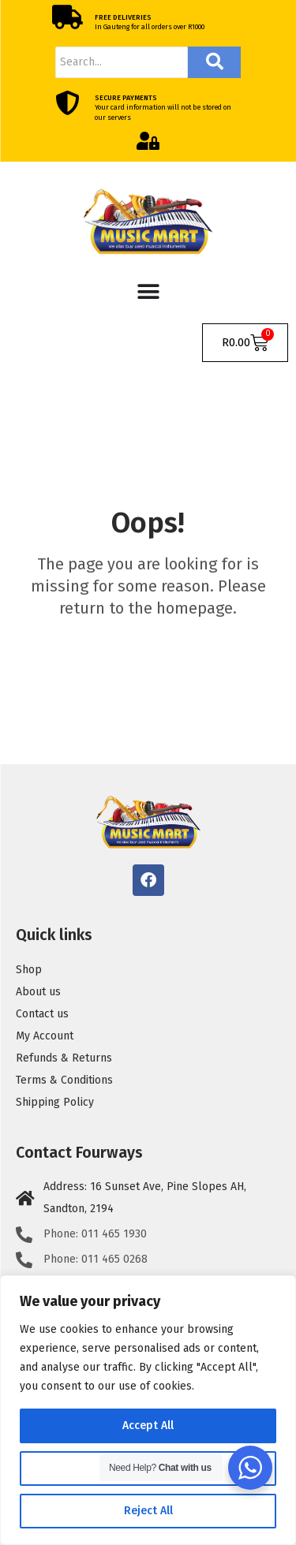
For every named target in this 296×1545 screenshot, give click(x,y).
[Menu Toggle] (148, 292)
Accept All (148, 1425)
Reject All (148, 1510)
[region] (148, 1410)
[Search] (121, 62)
